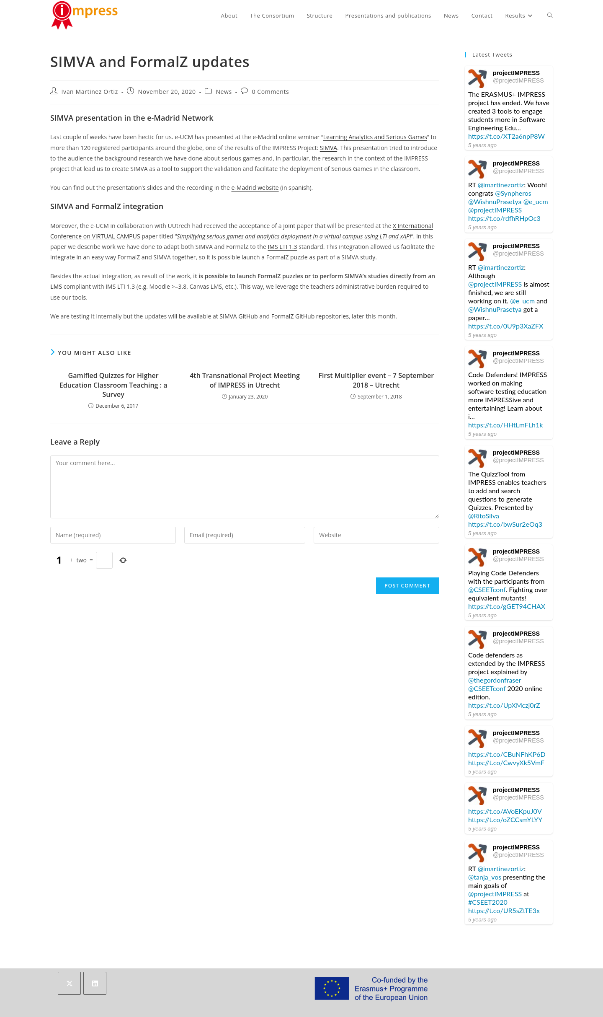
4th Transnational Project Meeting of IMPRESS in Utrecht (245, 380)
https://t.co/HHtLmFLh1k (505, 425)
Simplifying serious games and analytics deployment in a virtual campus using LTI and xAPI (294, 236)
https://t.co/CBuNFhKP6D (507, 754)
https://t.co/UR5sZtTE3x (504, 910)
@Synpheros (513, 193)
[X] (69, 983)
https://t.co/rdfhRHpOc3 (504, 218)
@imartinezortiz (501, 185)
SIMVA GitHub (238, 316)
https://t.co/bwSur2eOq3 (505, 524)
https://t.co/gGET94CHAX (506, 606)
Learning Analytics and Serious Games (375, 137)
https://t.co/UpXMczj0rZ (504, 705)
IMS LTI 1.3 (282, 247)
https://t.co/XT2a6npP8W (506, 136)
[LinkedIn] (94, 983)
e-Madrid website (254, 187)
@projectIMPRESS (518, 80)
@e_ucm (535, 201)
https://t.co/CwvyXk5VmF (506, 762)
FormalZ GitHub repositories (310, 316)
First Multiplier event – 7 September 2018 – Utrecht (376, 380)
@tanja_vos (484, 877)
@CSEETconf (486, 589)
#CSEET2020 (488, 902)
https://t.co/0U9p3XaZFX (505, 326)
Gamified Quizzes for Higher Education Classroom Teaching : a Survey (113, 385)
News (224, 92)
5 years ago (482, 145)
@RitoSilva (483, 516)
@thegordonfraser (494, 680)
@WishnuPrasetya (495, 201)
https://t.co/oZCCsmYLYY (505, 819)
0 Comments (270, 92)
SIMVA (328, 148)
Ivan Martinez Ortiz (90, 92)
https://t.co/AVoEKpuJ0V (504, 811)
